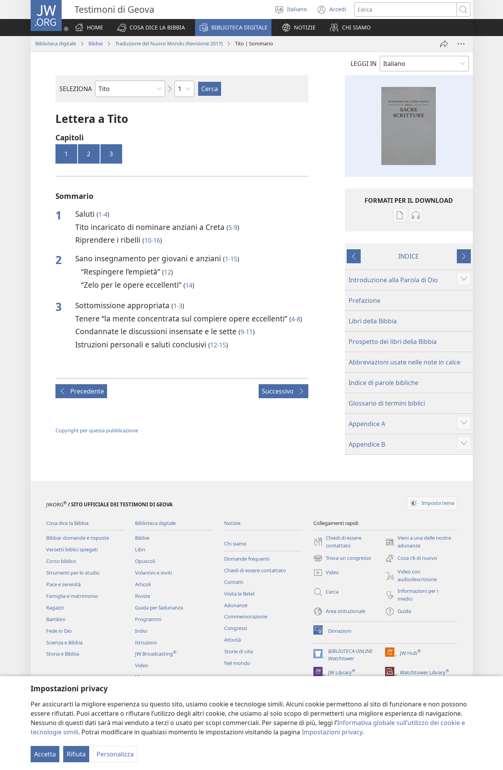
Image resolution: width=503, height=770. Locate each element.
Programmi (148, 619)
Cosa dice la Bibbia (67, 523)
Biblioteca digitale (55, 43)
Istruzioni (146, 642)
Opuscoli (145, 561)
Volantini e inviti (153, 572)
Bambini (55, 619)
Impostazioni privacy (332, 732)
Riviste (142, 595)
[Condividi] (444, 44)
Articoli (143, 584)
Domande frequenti (247, 558)
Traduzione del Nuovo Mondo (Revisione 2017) (169, 43)
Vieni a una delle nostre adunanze (418, 542)
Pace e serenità (63, 584)
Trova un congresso (342, 558)
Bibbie (95, 43)
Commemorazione (245, 616)
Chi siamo (235, 543)
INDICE (408, 256)
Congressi (235, 628)
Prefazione (364, 300)
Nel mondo (237, 663)
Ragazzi (55, 607)
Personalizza (115, 754)
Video (141, 665)
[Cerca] (405, 9)
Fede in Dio (59, 630)
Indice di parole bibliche (383, 382)
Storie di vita (238, 651)
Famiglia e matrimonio (72, 595)
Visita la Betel (239, 593)
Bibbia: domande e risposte (77, 537)
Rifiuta (76, 754)
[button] (151, 27)
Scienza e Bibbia (64, 642)
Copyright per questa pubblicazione (96, 430)
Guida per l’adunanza (159, 607)
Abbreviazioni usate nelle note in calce (404, 362)
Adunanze (235, 605)
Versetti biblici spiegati (72, 549)
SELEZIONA (75, 89)
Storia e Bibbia (62, 653)
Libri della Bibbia (373, 321)
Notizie (232, 523)
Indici (141, 630)
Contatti (233, 581)
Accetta (45, 754)
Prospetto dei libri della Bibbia (393, 341)
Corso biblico (61, 561)
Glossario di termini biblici (387, 403)
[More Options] (461, 44)
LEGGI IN (364, 63)
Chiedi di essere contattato (255, 570)
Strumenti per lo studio (73, 572)
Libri (140, 549)
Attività (232, 639)
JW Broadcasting (155, 653)
